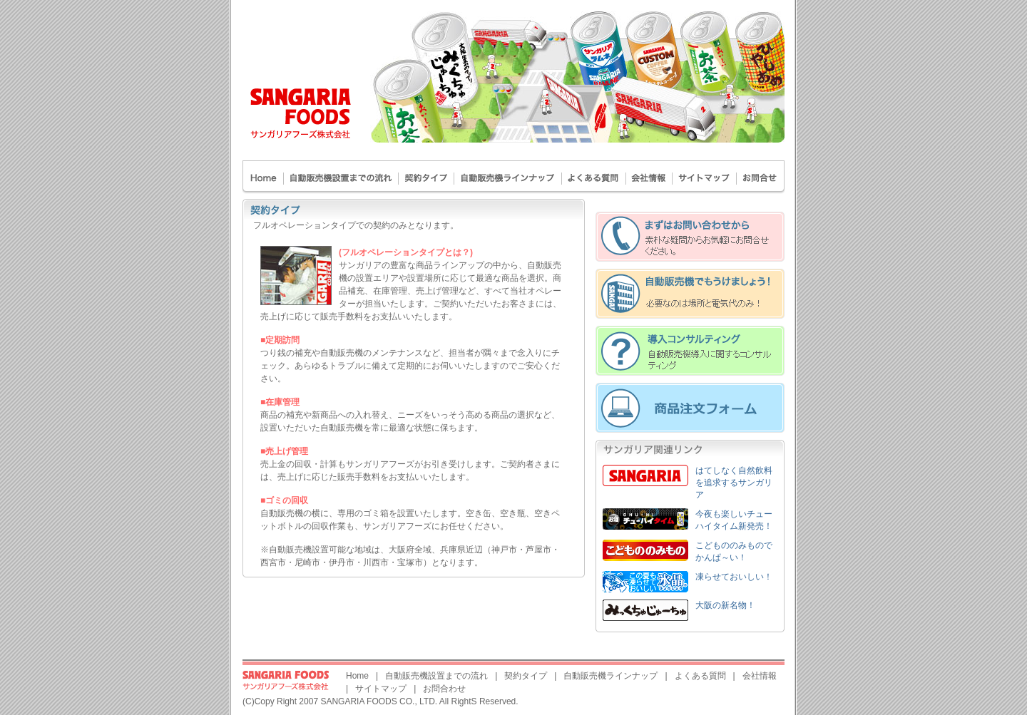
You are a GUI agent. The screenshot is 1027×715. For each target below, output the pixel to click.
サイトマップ (705, 177)
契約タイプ (426, 177)
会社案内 (649, 177)
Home (263, 177)
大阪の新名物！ (725, 605)
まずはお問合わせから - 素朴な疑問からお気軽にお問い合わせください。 (690, 237)
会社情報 (759, 676)
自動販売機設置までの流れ (341, 177)
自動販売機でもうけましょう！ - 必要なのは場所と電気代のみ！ (690, 294)
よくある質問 (594, 177)
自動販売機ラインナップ (508, 177)
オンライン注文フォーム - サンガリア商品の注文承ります (690, 408)
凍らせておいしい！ (733, 577)
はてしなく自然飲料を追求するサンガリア (733, 482)
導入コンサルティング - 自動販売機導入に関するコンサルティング (690, 351)
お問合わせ (761, 177)
